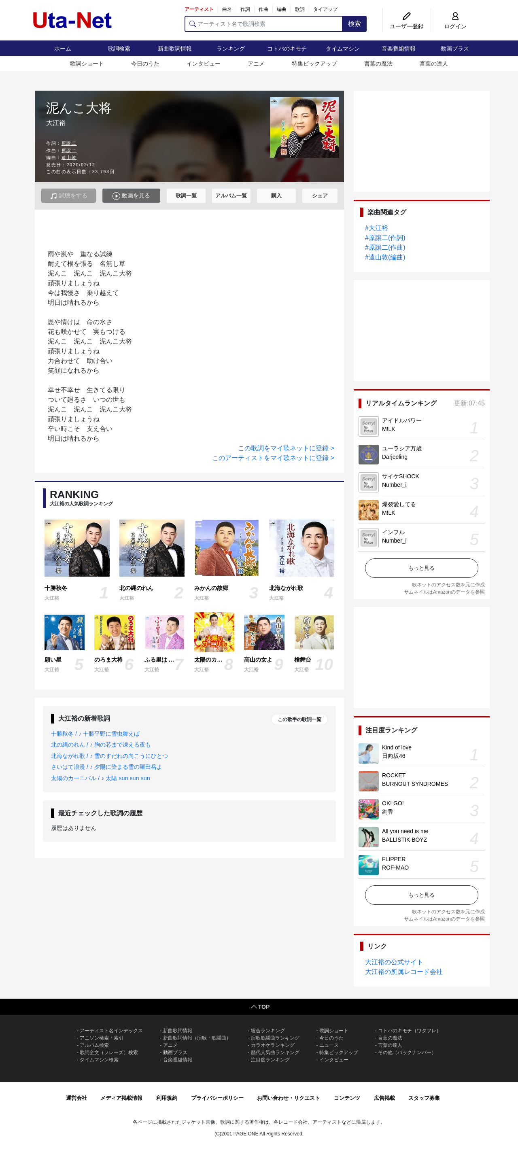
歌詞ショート (87, 63)
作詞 (245, 9)
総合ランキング (268, 1030)
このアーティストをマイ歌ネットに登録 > (273, 457)
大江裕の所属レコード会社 (404, 971)
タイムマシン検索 (99, 1060)
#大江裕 (376, 228)
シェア (320, 196)
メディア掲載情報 (121, 1098)
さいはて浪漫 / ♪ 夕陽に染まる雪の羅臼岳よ (106, 767)
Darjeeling (395, 457)
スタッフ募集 (424, 1098)
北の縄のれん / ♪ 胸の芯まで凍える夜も (101, 744)
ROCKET (393, 775)
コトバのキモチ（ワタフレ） (409, 1030)
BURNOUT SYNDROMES (415, 784)
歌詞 (300, 9)
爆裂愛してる (399, 504)
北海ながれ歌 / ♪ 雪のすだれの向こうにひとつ (109, 756)
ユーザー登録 (407, 26)
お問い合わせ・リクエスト (288, 1098)
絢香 (387, 811)
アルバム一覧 (231, 196)
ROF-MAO (395, 867)
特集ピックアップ (314, 63)
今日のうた (145, 63)
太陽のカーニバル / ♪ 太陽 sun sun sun (100, 778)
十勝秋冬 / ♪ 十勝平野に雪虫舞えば (95, 733)
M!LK (388, 429)
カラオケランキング (273, 1045)
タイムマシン (343, 48)
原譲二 (69, 143)
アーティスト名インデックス (111, 1030)
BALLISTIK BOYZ (404, 839)
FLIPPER (393, 859)
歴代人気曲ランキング (275, 1052)
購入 (276, 196)
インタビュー (204, 63)
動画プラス (455, 48)
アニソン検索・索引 (101, 1038)
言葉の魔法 (378, 63)
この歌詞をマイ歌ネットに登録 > (286, 448)
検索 (354, 23)
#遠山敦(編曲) (385, 257)
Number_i (394, 485)
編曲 (282, 9)
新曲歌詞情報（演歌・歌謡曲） (197, 1038)
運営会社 (76, 1098)
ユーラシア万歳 (402, 448)
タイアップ (325, 9)
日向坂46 (393, 756)
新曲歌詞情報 (175, 48)
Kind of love (397, 747)
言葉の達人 (434, 63)
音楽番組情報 (399, 48)
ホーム (62, 48)
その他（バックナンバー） (407, 1052)
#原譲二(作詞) (385, 237)
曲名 (227, 9)
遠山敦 (69, 157)
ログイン (455, 26)
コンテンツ (347, 1098)
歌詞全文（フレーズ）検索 (109, 1052)
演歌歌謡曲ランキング (275, 1038)
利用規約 (166, 1098)
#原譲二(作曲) (385, 247)
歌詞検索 (119, 48)
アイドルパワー (402, 420)
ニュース (329, 1045)
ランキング (231, 48)
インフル (393, 532)
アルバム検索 (94, 1045)
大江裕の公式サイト (394, 962)
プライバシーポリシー (217, 1098)
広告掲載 (384, 1098)
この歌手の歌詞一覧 (299, 719)
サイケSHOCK (400, 476)
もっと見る (421, 568)
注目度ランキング (270, 1060)
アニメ (256, 63)
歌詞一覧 (186, 196)
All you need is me (405, 831)
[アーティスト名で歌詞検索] (264, 24)
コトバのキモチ (287, 48)
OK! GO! (393, 803)
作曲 (263, 9)
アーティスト (199, 9)
